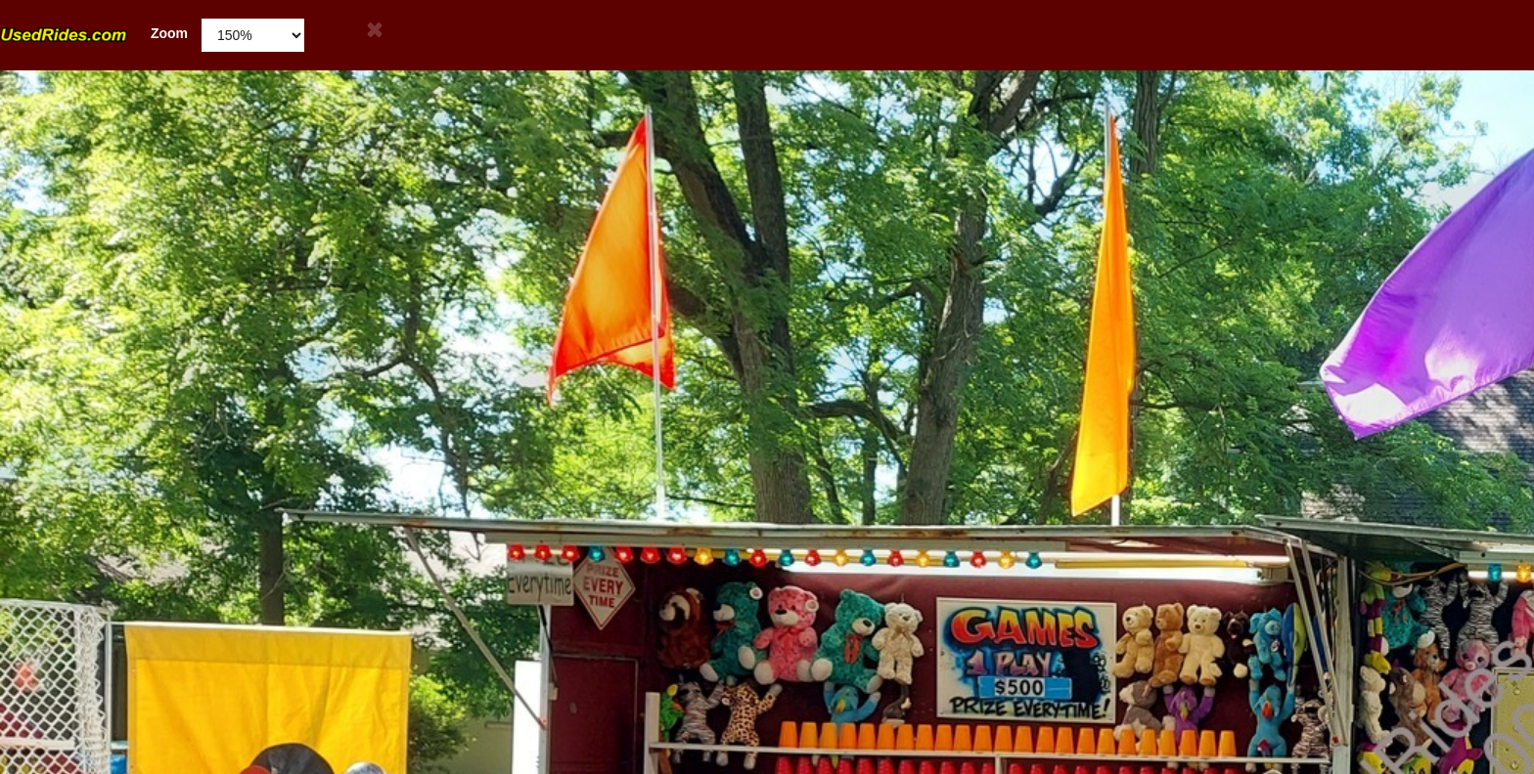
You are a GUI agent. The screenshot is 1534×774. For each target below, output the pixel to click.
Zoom (94, 33)
